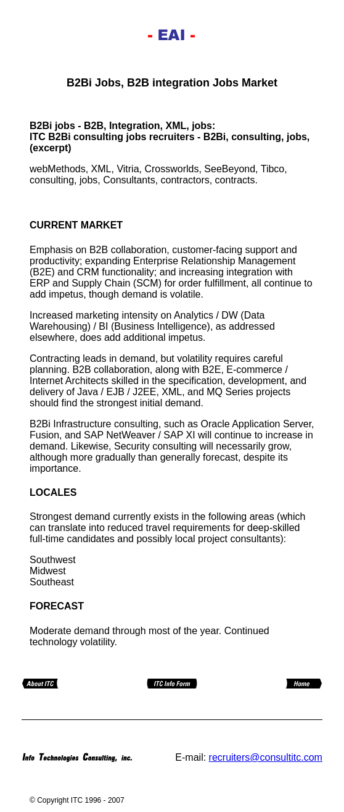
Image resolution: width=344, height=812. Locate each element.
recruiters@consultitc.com (265, 757)
